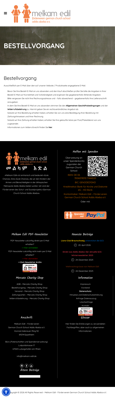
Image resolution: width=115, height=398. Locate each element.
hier (50, 127)
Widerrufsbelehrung (16, 109)
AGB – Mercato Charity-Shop (29, 284)
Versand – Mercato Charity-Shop (29, 291)
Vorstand (85, 287)
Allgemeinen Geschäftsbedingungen (83, 105)
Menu (6, 13)
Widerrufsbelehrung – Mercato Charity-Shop (29, 298)
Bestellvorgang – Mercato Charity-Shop (30, 287)
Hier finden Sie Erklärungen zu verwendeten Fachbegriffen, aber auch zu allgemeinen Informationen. (85, 327)
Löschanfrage (85, 302)
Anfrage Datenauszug (85, 298)
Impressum (85, 284)
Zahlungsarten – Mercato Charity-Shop (29, 295)
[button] (6, 392)
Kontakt (85, 305)
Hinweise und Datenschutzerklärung (85, 295)
